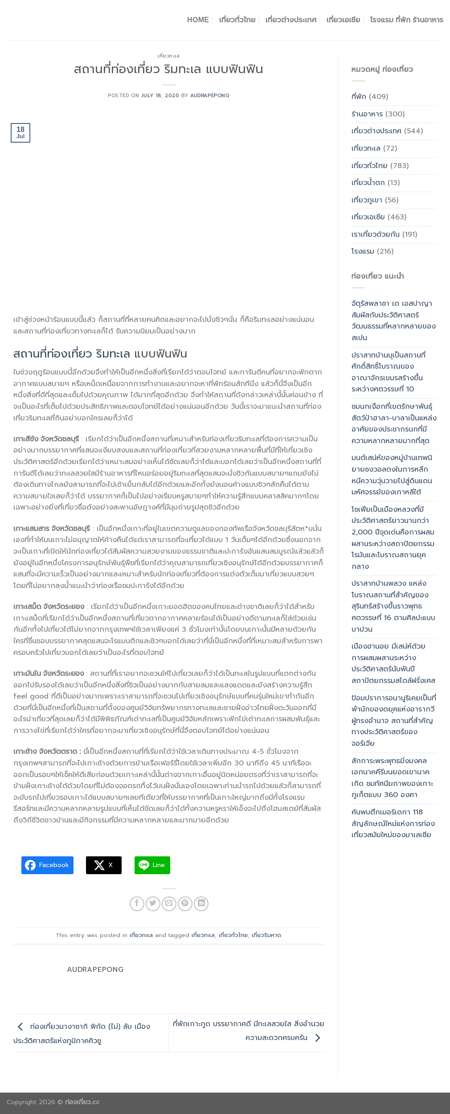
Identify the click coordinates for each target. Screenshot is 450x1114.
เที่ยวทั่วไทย (237, 20)
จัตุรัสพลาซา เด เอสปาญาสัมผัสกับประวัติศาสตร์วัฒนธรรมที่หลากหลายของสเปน (394, 320)
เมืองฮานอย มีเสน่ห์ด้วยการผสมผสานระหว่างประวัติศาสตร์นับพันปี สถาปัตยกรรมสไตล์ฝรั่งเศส (393, 663)
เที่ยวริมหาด (266, 935)
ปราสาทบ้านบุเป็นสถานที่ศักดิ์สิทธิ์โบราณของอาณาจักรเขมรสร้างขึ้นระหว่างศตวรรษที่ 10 (388, 372)
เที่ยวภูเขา (367, 200)
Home (198, 20)
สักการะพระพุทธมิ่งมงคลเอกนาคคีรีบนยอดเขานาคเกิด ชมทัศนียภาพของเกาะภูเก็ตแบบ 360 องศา (392, 778)
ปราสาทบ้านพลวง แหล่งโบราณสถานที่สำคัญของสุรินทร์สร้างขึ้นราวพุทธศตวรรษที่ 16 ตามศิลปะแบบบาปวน (393, 606)
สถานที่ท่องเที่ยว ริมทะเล (71, 353)
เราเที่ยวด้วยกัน (376, 234)
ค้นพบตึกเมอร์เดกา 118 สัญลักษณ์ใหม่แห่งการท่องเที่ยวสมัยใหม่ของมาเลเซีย (393, 823)
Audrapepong (209, 95)
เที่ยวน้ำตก (368, 182)
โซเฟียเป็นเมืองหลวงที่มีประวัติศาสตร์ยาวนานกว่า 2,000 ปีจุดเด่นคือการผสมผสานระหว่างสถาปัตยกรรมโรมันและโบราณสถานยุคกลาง (393, 538)
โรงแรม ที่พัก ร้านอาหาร (406, 20)
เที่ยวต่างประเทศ (291, 20)
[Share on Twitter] (153, 903)
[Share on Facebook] (137, 903)
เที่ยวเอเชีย (343, 20)
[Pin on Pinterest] (185, 903)
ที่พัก (359, 96)
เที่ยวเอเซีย (368, 217)
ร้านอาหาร (367, 114)
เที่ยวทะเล (169, 56)
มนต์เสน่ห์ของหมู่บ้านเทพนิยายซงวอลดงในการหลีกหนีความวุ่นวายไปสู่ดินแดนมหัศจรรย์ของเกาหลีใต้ (392, 474)
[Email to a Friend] (169, 903)
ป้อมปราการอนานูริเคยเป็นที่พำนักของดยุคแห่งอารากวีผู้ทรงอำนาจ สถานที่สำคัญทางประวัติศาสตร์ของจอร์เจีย (394, 721)
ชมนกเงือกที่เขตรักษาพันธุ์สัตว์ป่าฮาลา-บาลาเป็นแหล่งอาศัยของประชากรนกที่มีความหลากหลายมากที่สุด (394, 423)
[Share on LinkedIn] (201, 903)
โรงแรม (363, 251)
